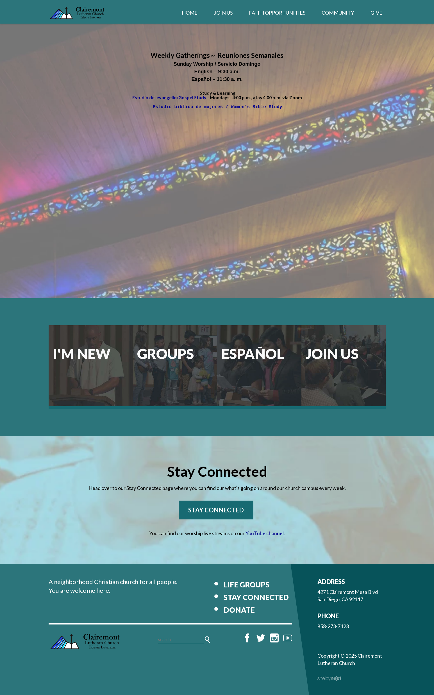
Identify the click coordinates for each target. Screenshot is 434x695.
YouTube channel (265, 533)
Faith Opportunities (277, 13)
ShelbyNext (329, 679)
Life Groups (246, 584)
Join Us (223, 13)
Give (376, 13)
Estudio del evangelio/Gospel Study (169, 97)
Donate (239, 609)
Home (189, 13)
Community (338, 13)
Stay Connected (216, 510)
